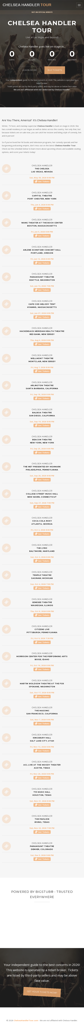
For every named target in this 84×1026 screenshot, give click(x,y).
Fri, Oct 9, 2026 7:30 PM (42, 638)
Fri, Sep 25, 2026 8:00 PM (42, 448)
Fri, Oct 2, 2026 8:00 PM (42, 530)
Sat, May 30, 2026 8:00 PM (42, 177)
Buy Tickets (55, 70)
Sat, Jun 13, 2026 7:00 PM (42, 286)
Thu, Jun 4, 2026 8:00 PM (42, 204)
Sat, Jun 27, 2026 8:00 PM (42, 313)
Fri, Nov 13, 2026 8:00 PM (42, 746)
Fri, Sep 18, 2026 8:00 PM (42, 394)
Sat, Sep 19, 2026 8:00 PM (42, 421)
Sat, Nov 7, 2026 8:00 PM (42, 719)
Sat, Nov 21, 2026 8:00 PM (42, 801)
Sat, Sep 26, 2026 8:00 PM (42, 475)
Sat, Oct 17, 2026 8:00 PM (42, 692)
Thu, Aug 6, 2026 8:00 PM (42, 340)
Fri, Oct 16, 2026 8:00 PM (42, 665)
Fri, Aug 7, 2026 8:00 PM (42, 367)
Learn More (29, 70)
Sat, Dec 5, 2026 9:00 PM (42, 855)
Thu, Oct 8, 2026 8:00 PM (42, 611)
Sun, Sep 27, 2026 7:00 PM (42, 503)
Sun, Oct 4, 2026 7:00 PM (42, 584)
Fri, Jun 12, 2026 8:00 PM (42, 259)
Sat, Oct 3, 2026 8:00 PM (42, 557)
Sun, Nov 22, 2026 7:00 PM (42, 828)
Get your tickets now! (42, 992)
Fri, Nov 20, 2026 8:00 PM (42, 773)
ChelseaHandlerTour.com (26, 1020)
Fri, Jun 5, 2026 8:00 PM (42, 231)
